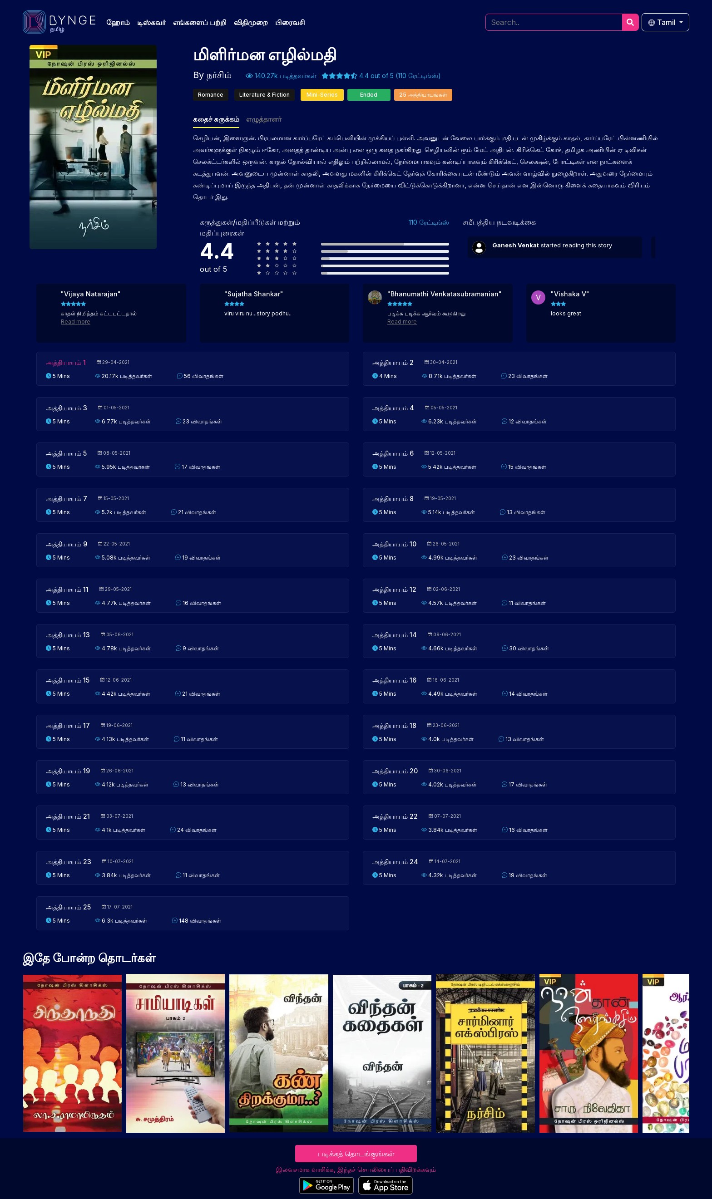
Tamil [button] (662, 22)
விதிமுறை (251, 22)
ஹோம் (118, 22)
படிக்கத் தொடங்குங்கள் (356, 1153)
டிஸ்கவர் (151, 22)
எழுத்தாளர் (264, 119)
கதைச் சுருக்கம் (216, 119)
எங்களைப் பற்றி (200, 22)
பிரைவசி (290, 22)
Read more (75, 321)
